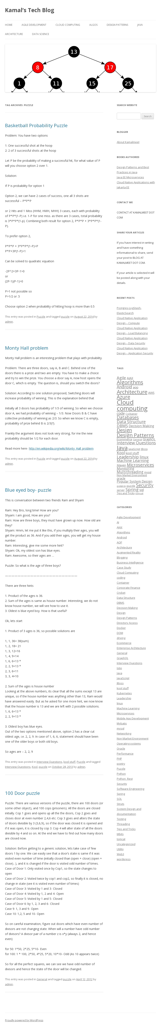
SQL (119, 799)
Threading (123, 824)
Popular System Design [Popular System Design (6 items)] (134, 481)
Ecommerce (124, 643)
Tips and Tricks (126, 829)
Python (121, 774)
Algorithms (123, 532)
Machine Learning (128, 708)
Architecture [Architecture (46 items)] (132, 392)
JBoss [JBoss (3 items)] (144, 449)
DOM (120, 633)
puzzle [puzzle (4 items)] (131, 486)
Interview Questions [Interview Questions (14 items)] (136, 443)
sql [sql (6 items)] (141, 490)
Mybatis (122, 723)
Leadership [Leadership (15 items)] (128, 457)
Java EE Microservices (130, 177)
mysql (120, 728)
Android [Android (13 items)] (124, 387)
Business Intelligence (130, 562)
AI (118, 522)
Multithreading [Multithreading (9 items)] (130, 471)
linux (120, 703)
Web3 (120, 854)
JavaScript (123, 678)
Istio (119, 668)
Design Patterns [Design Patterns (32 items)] (135, 435)
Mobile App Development (133, 718)
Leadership (124, 698)
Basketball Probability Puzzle (36, 125)
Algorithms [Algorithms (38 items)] (130, 382)
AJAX (119, 527)
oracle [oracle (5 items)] (121, 478)
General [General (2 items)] (137, 439)
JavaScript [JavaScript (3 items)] (134, 449)
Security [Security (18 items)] (144, 485)
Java (140, 25)
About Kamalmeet (128, 142)
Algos (93, 25)
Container (123, 582)
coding (121, 577)
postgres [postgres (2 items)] (121, 486)
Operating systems (129, 743)
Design (121, 613)
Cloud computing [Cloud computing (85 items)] (132, 405)
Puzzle (41, 316)
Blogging (122, 557)
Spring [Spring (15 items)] (132, 489)
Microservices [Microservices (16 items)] (140, 465)
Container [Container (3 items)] (132, 414)
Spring (121, 794)
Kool (35, 767)
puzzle (65, 316)
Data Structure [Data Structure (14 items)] (131, 421)
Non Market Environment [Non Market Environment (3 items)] (132, 475)
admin (9, 321)
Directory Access (127, 623)
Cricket (121, 593)
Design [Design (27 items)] (124, 430)
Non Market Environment (132, 738)
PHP (119, 758)
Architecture (14, 34)
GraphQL (122, 658)
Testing (121, 819)
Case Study (124, 567)
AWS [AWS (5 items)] (151, 393)
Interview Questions (49, 762)
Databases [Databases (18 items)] (128, 417)
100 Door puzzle (22, 793)
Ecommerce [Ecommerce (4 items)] (124, 439)
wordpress (124, 859)
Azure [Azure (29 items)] (123, 396)
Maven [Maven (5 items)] (121, 465)
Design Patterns (117, 25)
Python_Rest (125, 779)
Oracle (121, 748)
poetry (121, 764)
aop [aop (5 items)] (135, 387)
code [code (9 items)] (121, 413)
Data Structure (126, 598)
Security (122, 784)
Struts (120, 804)
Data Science (40, 34)
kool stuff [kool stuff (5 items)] (132, 453)
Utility (120, 849)
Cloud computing (68, 25)
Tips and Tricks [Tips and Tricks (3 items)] (126, 493)
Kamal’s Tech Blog (29, 10)
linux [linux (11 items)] (144, 456)
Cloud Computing (127, 572)
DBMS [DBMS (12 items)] (122, 425)
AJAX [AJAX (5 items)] (130, 378)
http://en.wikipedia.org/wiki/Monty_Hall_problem (61, 448)
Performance (125, 753)
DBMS (120, 603)
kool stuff (69, 762)
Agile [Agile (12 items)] (121, 377)
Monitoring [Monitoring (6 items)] (125, 468)
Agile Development (34, 25)
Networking (124, 733)
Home (8, 25)
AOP (119, 542)
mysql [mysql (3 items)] (147, 472)
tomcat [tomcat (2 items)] (139, 493)
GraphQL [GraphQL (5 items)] (149, 439)
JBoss (120, 683)
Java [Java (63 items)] (122, 448)
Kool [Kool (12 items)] (121, 452)
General (42, 979)
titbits (120, 834)
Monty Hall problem (26, 348)
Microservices (125, 713)
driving (121, 638)
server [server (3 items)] (121, 490)
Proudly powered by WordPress (24, 1020)
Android (122, 537)
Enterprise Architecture (131, 648)
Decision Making (127, 608)
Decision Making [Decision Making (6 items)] (141, 426)
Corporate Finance (128, 588)
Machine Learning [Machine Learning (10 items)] (133, 460)
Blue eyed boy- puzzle (28, 490)
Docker (121, 628)
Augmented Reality (129, 552)
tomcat (121, 839)
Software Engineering (130, 789)
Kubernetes (124, 693)
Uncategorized (126, 844)
